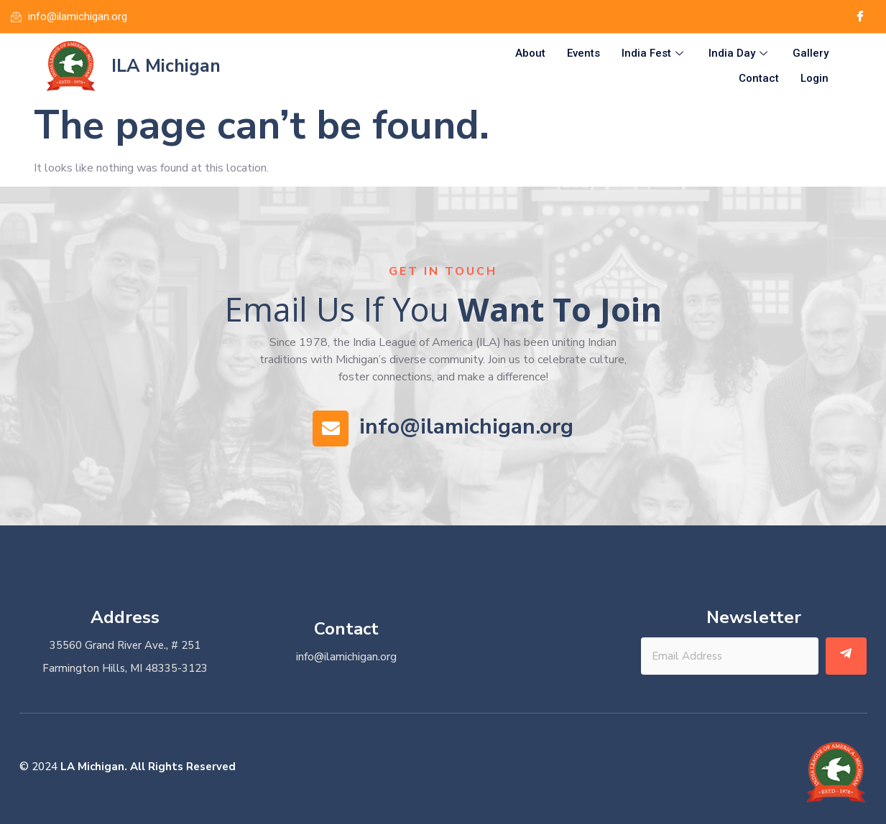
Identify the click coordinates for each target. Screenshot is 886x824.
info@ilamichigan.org (466, 426)
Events (583, 53)
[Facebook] (860, 16)
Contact (759, 78)
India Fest (654, 53)
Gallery (811, 53)
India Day (740, 53)
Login (814, 78)
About (530, 53)
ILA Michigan (166, 66)
